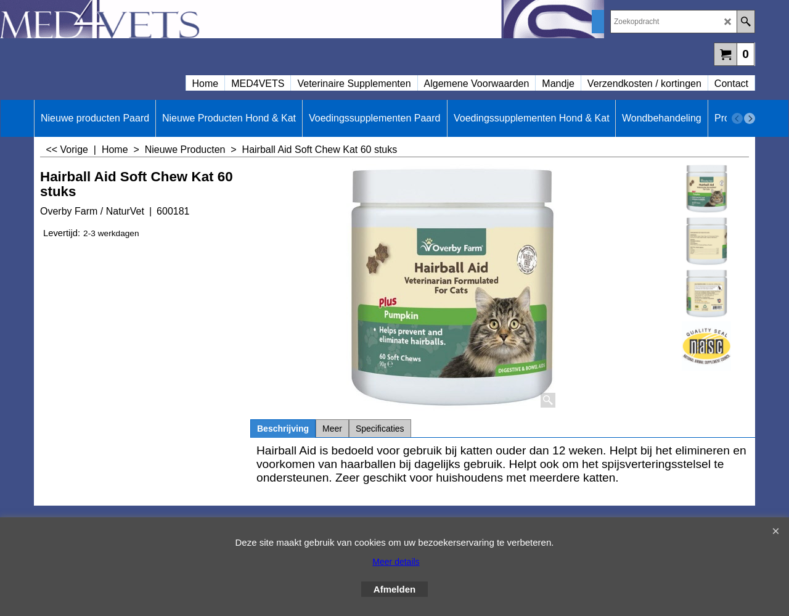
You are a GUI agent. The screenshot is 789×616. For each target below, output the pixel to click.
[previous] (737, 118)
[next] (749, 118)
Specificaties (380, 428)
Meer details (395, 562)
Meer (332, 428)
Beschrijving (283, 428)
